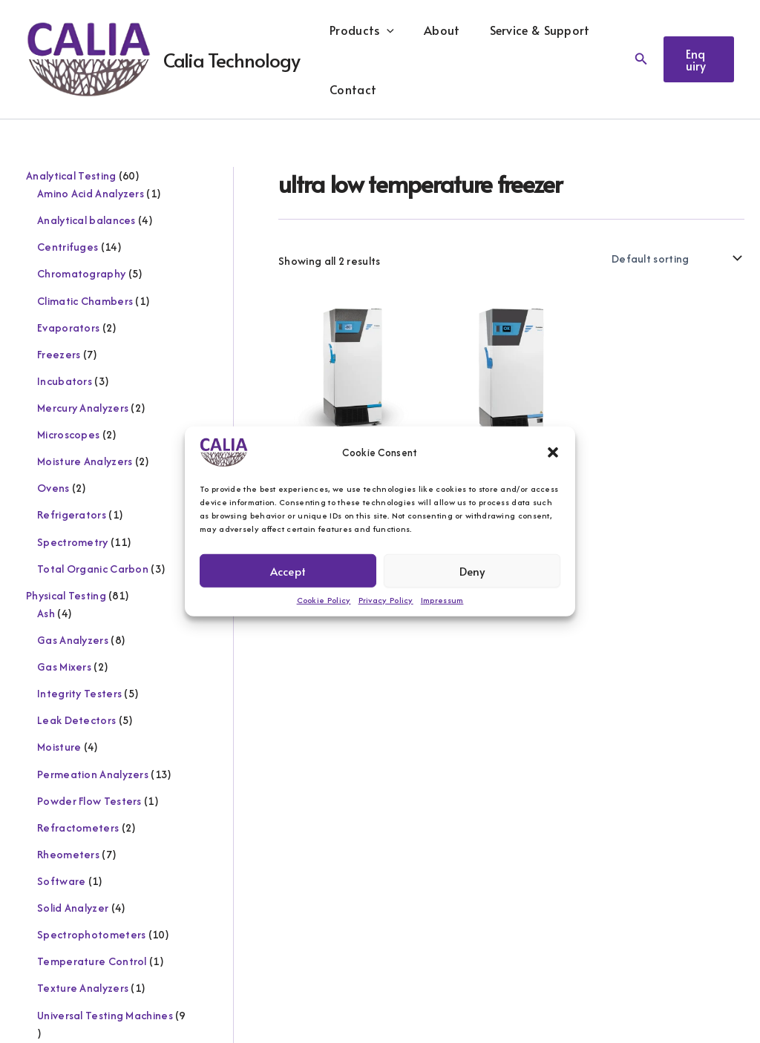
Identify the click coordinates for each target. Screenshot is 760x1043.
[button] (553, 452)
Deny (472, 570)
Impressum (442, 600)
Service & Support (525, 30)
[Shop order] (675, 258)
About (433, 30)
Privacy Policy (385, 600)
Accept (288, 570)
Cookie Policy (324, 600)
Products (359, 29)
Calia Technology (231, 59)
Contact (350, 89)
